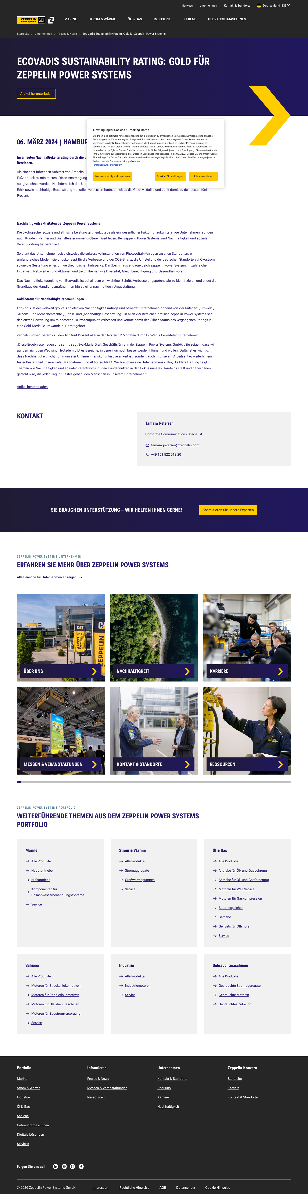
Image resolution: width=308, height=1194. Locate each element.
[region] (155, 154)
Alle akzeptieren (203, 176)
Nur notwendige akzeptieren (112, 176)
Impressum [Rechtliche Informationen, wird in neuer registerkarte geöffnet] (116, 164)
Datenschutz (101, 164)
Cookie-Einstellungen (170, 176)
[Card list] (162, 684)
